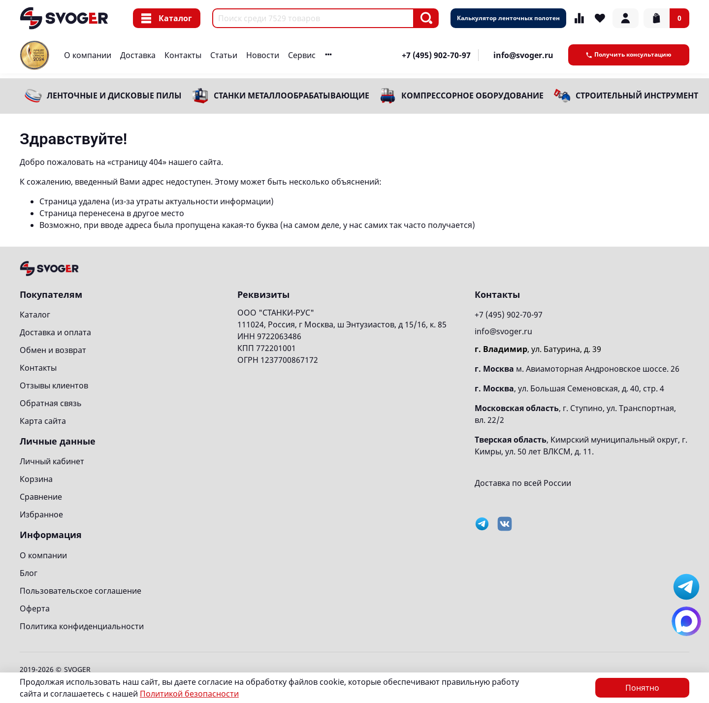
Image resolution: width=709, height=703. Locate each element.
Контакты (182, 55)
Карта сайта (43, 420)
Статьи (223, 55)
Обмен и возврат (53, 350)
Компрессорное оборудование (472, 95)
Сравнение (41, 496)
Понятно (642, 687)
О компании (87, 55)
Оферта (35, 608)
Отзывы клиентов (54, 385)
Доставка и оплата (55, 332)
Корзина (36, 479)
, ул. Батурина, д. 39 (538, 349)
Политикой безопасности (189, 693)
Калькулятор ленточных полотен (508, 18)
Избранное (41, 514)
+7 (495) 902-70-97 (436, 55)
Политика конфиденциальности (82, 626)
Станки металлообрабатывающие (291, 95)
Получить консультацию (629, 54)
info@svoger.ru (523, 55)
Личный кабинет (52, 461)
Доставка (138, 55)
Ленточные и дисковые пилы (114, 95)
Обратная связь (51, 403)
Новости (262, 55)
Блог (28, 573)
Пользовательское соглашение (80, 590)
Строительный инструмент (637, 95)
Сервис (302, 55)
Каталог (166, 18)
